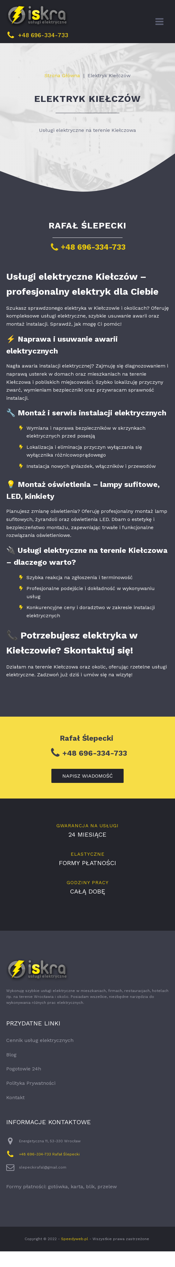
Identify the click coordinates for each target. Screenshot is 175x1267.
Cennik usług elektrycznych (39, 1056)
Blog (11, 1070)
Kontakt (15, 1113)
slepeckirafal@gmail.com (42, 1183)
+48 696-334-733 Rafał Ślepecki (49, 1170)
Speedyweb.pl (74, 1254)
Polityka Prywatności (30, 1099)
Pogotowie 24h (23, 1084)
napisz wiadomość (87, 791)
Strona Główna (62, 91)
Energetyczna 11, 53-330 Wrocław (50, 1156)
